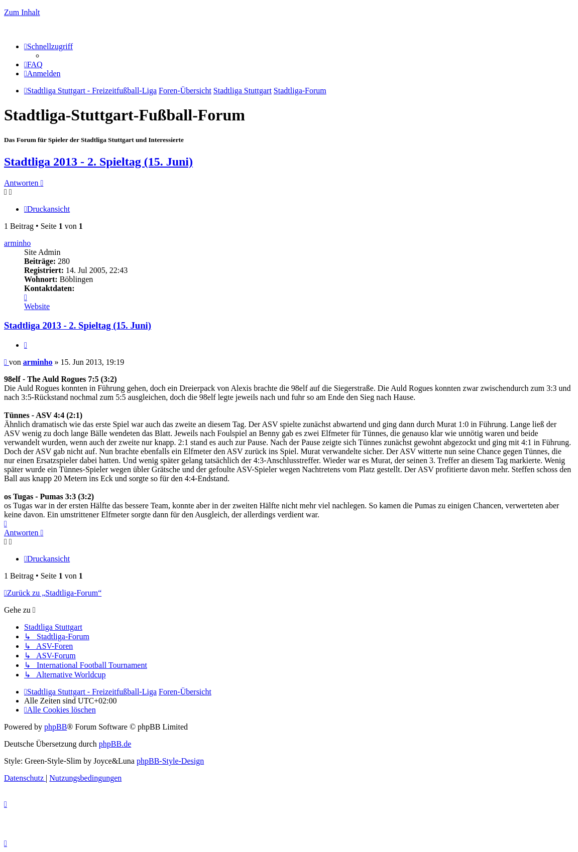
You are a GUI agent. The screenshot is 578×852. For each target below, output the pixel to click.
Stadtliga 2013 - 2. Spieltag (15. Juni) (98, 161)
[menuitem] (33, 64)
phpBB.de (115, 744)
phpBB (55, 727)
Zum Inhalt (22, 12)
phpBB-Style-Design (170, 761)
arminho (17, 243)
